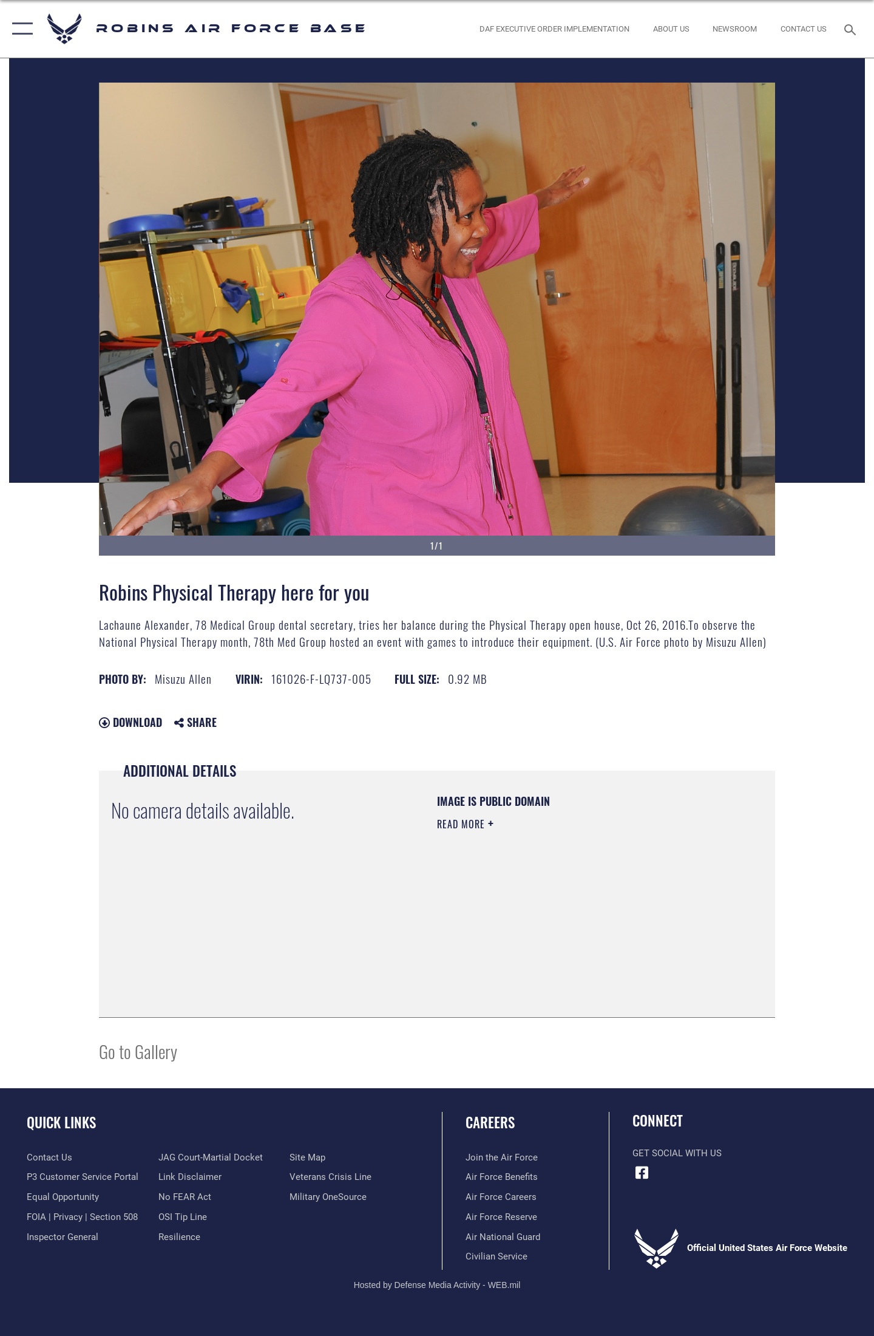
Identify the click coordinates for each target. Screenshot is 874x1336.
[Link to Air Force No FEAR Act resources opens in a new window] (184, 1196)
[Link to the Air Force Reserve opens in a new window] (501, 1217)
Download (130, 722)
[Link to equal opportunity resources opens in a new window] (63, 1196)
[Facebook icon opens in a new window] (641, 1173)
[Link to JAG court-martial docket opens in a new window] (210, 1157)
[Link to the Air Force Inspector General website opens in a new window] (62, 1237)
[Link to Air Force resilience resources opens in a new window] (179, 1237)
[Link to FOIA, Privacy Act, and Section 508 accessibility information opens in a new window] (82, 1217)
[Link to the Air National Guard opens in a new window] (503, 1237)
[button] (19, 29)
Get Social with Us (677, 1153)
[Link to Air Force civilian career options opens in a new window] (496, 1256)
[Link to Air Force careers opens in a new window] (501, 1196)
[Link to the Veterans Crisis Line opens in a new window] (330, 1176)
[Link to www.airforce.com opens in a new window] (502, 1157)
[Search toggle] (851, 28)
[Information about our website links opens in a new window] (190, 1176)
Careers (490, 1122)
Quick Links (61, 1122)
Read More (462, 824)
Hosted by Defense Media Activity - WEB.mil (437, 1285)
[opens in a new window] (328, 1196)
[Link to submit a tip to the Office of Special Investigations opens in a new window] (182, 1217)
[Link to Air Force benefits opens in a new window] (502, 1176)
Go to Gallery (138, 1051)
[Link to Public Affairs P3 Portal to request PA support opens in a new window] (82, 1176)
